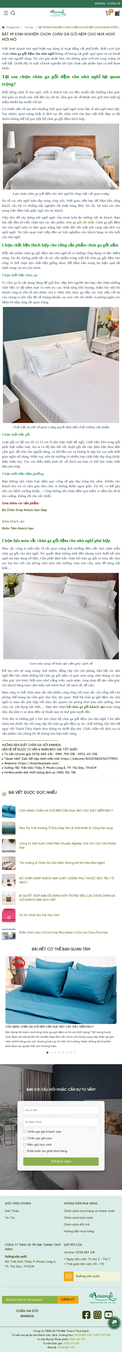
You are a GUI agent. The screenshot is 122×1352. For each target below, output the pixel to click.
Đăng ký (67, 1299)
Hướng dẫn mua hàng (79, 1231)
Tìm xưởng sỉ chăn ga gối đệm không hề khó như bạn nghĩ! (62, 863)
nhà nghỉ (35, 92)
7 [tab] (71, 1053)
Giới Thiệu (12, 1211)
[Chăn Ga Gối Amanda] (104, 1298)
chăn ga (11, 283)
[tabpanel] (61, 1002)
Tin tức (29, 27)
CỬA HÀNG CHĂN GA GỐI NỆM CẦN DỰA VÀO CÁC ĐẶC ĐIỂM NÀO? (66, 810)
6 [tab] (67, 1053)
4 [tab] (59, 1053)
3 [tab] (55, 1053)
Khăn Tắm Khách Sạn (18, 528)
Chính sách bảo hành (78, 1218)
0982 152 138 (77, 1339)
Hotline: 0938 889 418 (79, 1252)
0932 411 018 (71, 1343)
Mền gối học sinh (37, 1144)
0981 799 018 (102, 1335)
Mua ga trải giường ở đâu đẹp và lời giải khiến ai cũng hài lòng (66, 828)
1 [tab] (47, 1053)
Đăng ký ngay (61, 1161)
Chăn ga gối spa (37, 1138)
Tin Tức (10, 1218)
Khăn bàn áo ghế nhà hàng (45, 1151)
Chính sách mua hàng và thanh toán (89, 1211)
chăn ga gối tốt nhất (79, 222)
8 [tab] (75, 1053)
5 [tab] (63, 1053)
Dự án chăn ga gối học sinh (39, 915)
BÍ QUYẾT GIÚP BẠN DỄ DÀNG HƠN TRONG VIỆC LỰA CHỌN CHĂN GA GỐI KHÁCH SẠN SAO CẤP (67, 898)
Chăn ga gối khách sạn (42, 1131)
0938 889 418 (82, 1335)
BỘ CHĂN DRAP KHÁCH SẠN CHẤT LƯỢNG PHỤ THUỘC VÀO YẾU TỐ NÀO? (66, 880)
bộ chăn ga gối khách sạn (86, 707)
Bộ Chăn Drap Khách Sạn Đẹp (24, 510)
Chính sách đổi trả (77, 1224)
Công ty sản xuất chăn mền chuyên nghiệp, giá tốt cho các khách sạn (67, 845)
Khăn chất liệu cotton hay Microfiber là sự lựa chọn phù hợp (63, 932)
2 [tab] (51, 1053)
